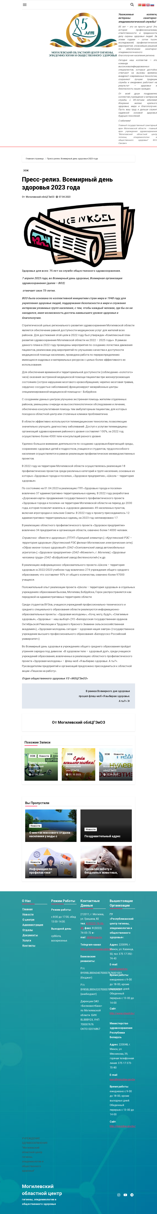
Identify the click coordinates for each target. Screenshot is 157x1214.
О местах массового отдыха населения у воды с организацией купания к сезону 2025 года (49, 838)
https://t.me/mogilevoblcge (96, 949)
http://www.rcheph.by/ (122, 1013)
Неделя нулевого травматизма (115, 762)
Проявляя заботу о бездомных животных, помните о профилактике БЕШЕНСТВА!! (103, 874)
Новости (44, 756)
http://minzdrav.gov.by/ (123, 1126)
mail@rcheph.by (119, 969)
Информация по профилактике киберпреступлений (43, 872)
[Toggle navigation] (24, 5)
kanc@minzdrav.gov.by (122, 1079)
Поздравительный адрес (102, 836)
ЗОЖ (26, 170)
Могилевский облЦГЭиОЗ (40, 197)
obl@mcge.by (94, 937)
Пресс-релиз (38, 762)
